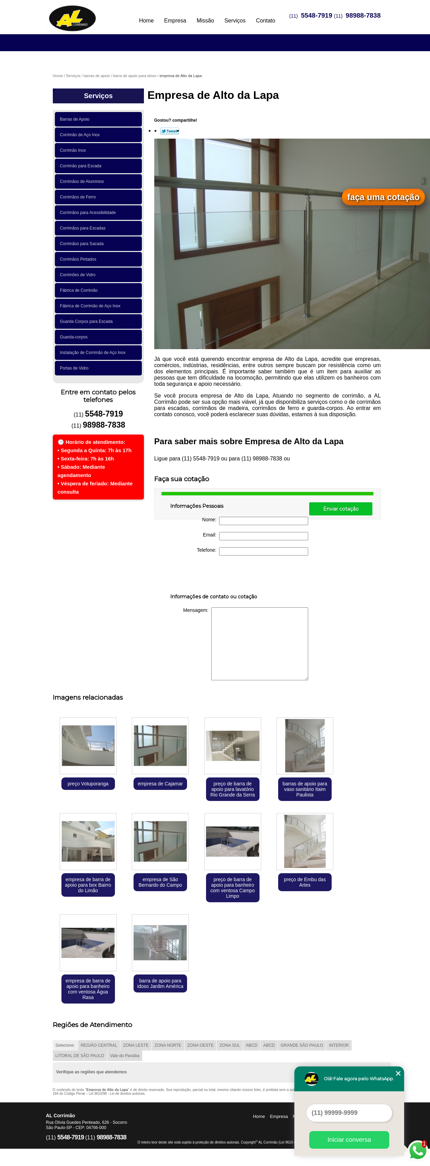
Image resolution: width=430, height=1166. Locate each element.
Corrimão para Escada (82, 166)
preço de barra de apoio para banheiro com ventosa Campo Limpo (233, 888)
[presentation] (214, 575)
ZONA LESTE (136, 1045)
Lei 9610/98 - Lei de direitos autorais (117, 1093)
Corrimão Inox (74, 150)
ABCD (251, 1045)
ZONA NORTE (168, 1045)
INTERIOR (339, 1045)
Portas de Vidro (75, 368)
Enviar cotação (341, 509)
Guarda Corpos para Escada (87, 321)
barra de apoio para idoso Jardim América (160, 983)
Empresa (175, 21)
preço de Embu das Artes (305, 882)
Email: (255, 536)
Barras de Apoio (76, 119)
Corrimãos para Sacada (83, 243)
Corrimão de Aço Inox (81, 134)
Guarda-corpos (75, 337)
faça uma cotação (383, 197)
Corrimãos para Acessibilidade (89, 212)
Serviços (234, 21)
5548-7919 (316, 15)
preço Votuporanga (88, 783)
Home (146, 21)
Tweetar (169, 131)
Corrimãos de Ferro (79, 197)
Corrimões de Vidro (79, 274)
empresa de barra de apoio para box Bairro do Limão (88, 885)
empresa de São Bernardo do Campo (160, 882)
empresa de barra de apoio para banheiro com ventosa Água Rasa (88, 989)
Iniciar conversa (349, 1139)
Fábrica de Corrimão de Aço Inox (91, 306)
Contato (265, 21)
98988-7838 (363, 15)
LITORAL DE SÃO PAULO (80, 1055)
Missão (205, 21)
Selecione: (65, 1045)
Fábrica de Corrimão (80, 290)
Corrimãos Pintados (79, 259)
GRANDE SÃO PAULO (302, 1045)
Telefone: (252, 551)
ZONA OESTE (200, 1045)
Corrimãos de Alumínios (83, 181)
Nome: (255, 521)
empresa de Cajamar (160, 783)
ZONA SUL (229, 1045)
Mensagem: (245, 643)
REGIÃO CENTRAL (99, 1045)
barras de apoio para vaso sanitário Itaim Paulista (305, 789)
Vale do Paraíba (124, 1055)
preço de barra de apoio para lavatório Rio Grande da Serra (232, 789)
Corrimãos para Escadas (84, 228)
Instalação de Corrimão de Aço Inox (94, 352)
